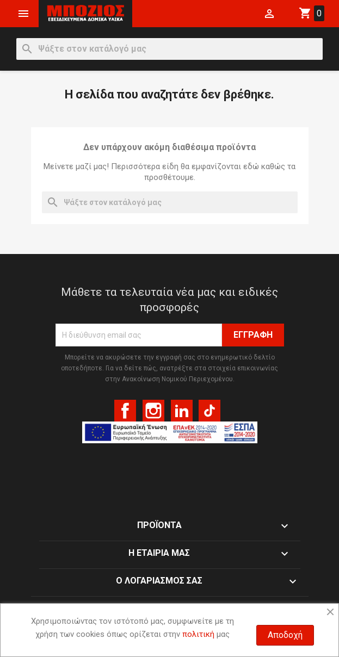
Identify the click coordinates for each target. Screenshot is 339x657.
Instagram (153, 411)
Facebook (125, 411)
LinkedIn (182, 411)
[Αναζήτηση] (169, 49)
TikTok (209, 411)
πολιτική (198, 634)
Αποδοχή (285, 635)
